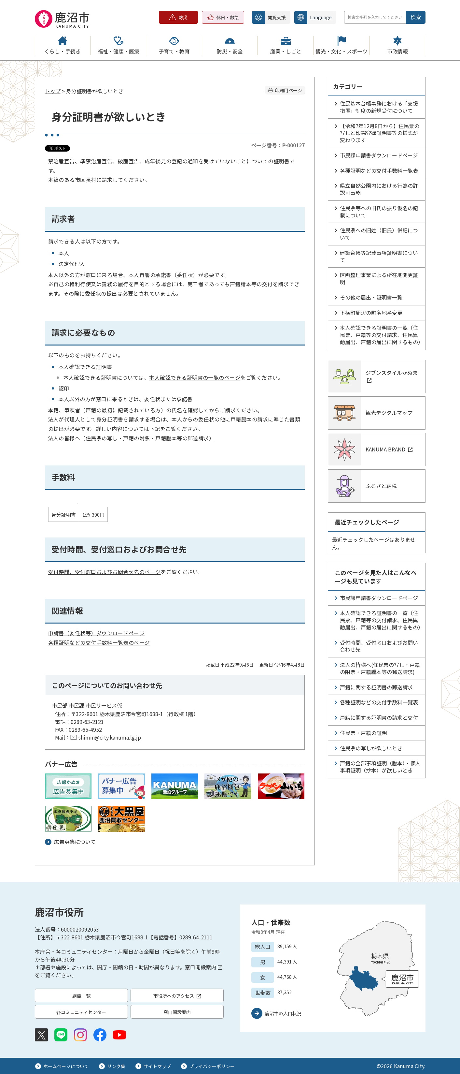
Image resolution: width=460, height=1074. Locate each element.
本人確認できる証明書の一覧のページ (194, 377)
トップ (53, 91)
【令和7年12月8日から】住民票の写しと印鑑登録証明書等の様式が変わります (379, 133)
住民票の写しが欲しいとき (371, 748)
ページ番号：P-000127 (278, 145)
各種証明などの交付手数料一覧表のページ (99, 642)
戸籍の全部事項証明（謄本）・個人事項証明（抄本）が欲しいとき (380, 766)
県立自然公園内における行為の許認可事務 (379, 189)
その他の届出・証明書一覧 (371, 297)
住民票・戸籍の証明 (363, 733)
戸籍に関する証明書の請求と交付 (379, 717)
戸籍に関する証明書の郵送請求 (376, 687)
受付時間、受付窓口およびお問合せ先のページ (104, 572)
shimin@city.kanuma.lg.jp (109, 737)
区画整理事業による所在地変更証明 (379, 278)
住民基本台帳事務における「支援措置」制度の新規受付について (379, 106)
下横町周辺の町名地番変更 (371, 312)
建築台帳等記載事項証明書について (379, 256)
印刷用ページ (288, 90)
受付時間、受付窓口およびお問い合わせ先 (379, 646)
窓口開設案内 (203, 967)
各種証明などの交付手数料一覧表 (379, 170)
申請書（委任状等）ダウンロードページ (96, 633)
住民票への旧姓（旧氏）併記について (379, 233)
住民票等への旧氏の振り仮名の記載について (379, 211)
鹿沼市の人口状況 (283, 1013)
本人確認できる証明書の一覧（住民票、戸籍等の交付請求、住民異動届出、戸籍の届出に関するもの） (381, 335)
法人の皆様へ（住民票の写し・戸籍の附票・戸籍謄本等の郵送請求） (131, 438)
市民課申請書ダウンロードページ (379, 155)
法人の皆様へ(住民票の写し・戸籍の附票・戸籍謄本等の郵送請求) (380, 668)
